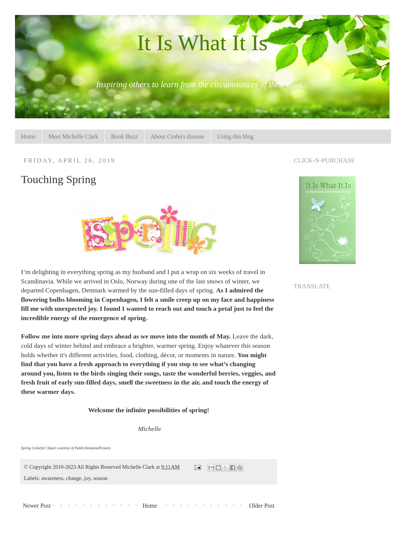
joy (87, 478)
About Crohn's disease (177, 136)
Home (28, 136)
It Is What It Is (202, 42)
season (100, 478)
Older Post (262, 505)
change (73, 478)
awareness (52, 478)
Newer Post (37, 505)
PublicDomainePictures (93, 448)
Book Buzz (124, 136)
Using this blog (235, 136)
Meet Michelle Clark (73, 136)
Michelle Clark (139, 467)
